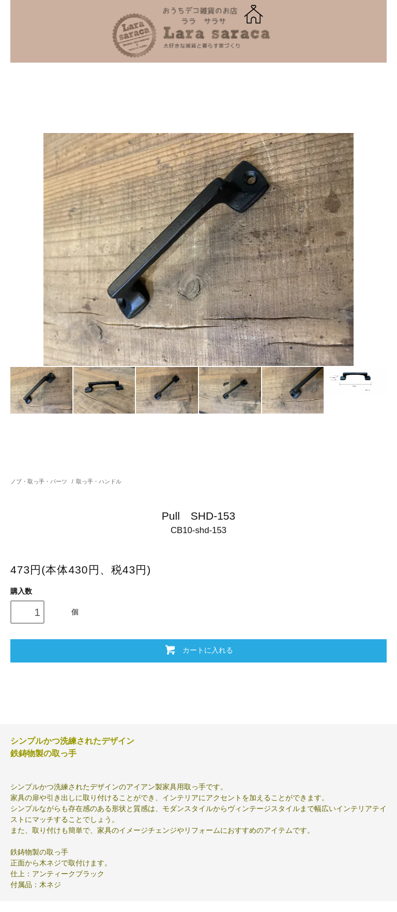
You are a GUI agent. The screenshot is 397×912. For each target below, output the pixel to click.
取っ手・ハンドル (98, 481)
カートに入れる (198, 649)
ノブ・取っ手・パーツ (38, 481)
